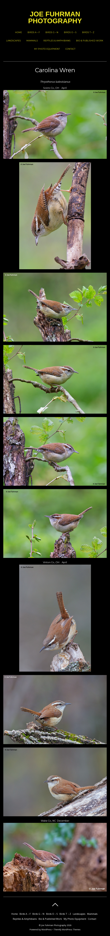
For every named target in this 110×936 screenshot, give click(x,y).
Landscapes (13, 40)
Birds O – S (70, 32)
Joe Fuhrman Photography (53, 925)
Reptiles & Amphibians (56, 40)
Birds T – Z (88, 32)
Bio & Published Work (89, 40)
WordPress (46, 929)
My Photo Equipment (47, 49)
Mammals (32, 40)
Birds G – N (51, 32)
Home (18, 32)
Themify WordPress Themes (67, 929)
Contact (70, 49)
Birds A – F (34, 32)
